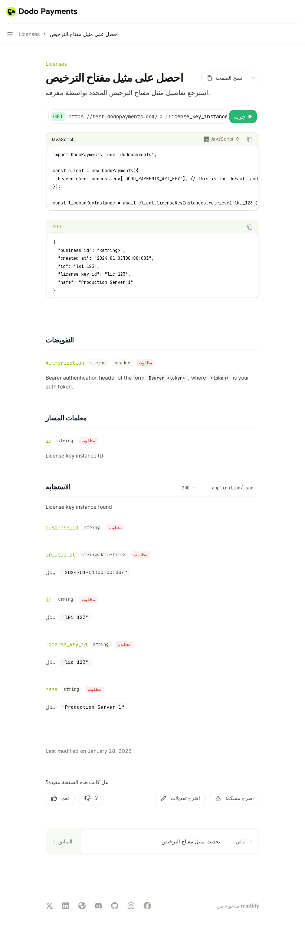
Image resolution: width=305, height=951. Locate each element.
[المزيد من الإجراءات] (295, 12)
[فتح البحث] (281, 12)
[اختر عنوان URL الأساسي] (115, 116)
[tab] (56, 226)
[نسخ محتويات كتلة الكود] (250, 139)
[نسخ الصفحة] (224, 78)
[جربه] (243, 116)
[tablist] (144, 227)
